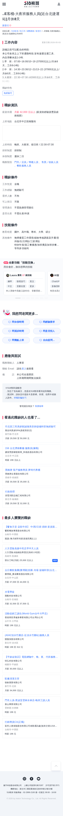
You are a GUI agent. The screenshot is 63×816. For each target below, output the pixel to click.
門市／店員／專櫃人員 (26, 162)
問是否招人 (49, 331)
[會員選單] (59, 4)
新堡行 (38, 31)
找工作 (22, 31)
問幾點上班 (18, 340)
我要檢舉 (39, 406)
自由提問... (49, 340)
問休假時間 (18, 322)
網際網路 (30, 31)
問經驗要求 (49, 322)
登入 (24, 368)
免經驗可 (8, 93)
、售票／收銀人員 (48, 162)
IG (24, 779)
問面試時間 (18, 331)
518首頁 (14, 31)
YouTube (38, 779)
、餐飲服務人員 (22, 165)
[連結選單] (4, 4)
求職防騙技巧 (20, 398)
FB (31, 779)
